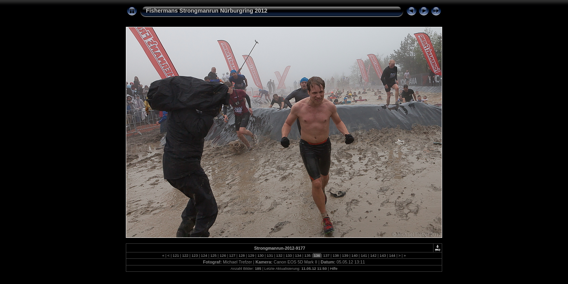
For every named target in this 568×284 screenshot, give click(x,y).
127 (232, 255)
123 (195, 255)
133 (288, 255)
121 (176, 255)
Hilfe (333, 268)
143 (383, 255)
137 (326, 255)
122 (185, 255)
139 (345, 255)
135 (307, 255)
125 (213, 255)
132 (279, 255)
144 (392, 255)
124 (204, 255)
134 (298, 255)
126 (223, 255)
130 (260, 255)
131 (270, 255)
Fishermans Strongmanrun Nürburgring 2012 (206, 10)
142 (373, 255)
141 (364, 255)
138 (335, 255)
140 (354, 255)
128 (241, 255)
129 (251, 255)
